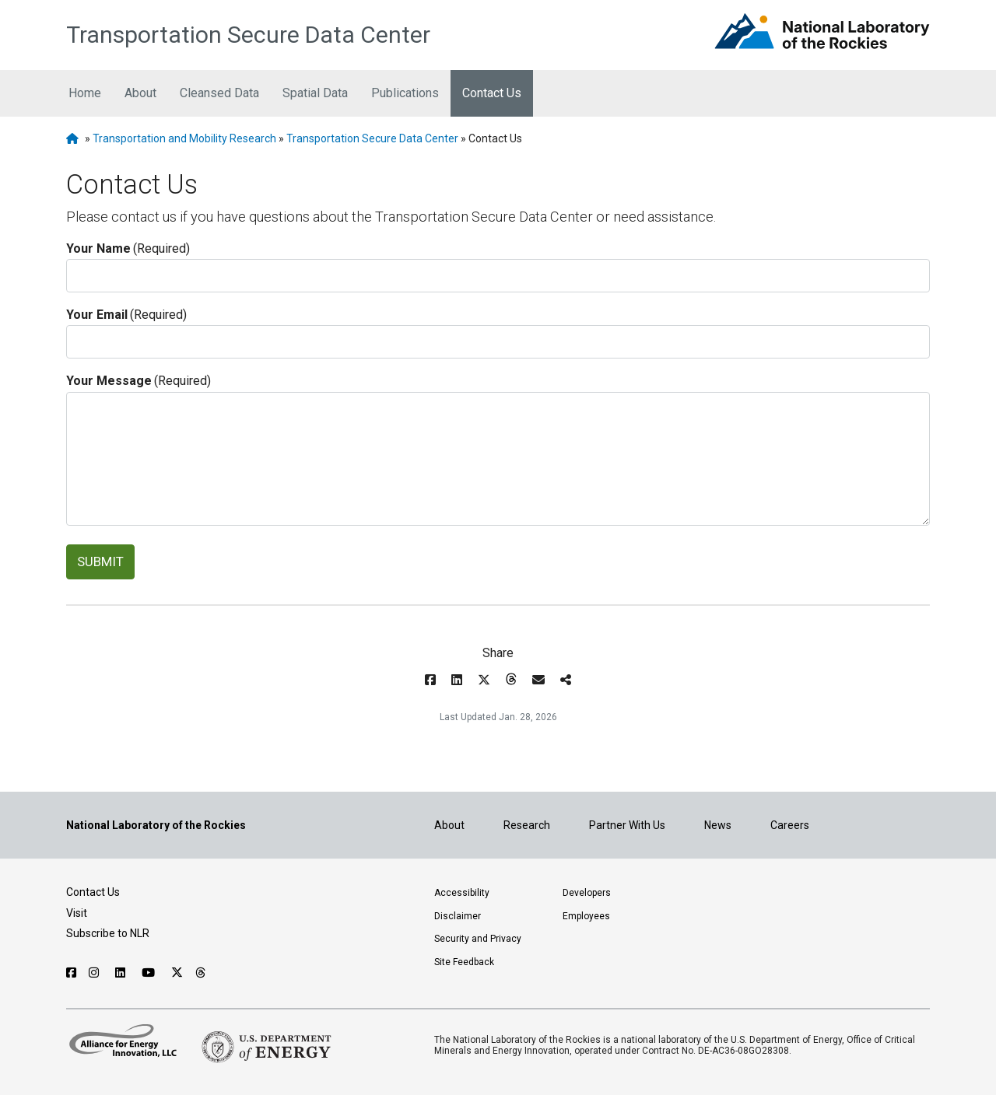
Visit (76, 913)
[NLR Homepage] (74, 138)
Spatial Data (315, 93)
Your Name (128, 249)
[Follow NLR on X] (177, 973)
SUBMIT (100, 561)
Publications (405, 93)
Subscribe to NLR (107, 933)
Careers (789, 825)
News (717, 825)
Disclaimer (457, 916)
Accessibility (461, 892)
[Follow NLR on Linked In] (122, 973)
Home (84, 93)
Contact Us (491, 93)
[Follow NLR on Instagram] (96, 973)
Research (526, 825)
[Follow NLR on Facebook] (71, 973)
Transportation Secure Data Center (248, 34)
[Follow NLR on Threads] (201, 973)
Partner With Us (627, 825)
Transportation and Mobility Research (184, 138)
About (140, 93)
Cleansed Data (219, 93)
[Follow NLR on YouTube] (150, 973)
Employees (586, 916)
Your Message (138, 381)
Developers (587, 892)
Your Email (126, 315)
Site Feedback (464, 962)
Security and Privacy (477, 938)
